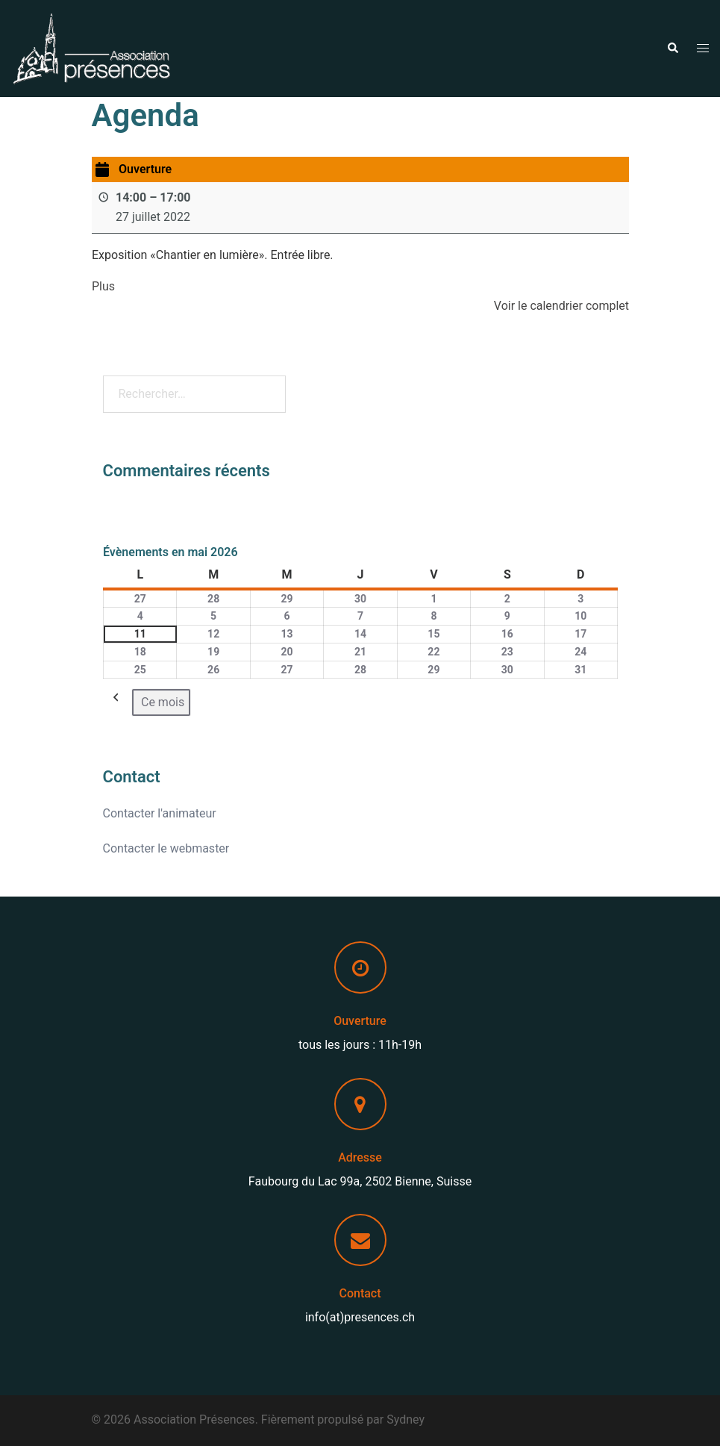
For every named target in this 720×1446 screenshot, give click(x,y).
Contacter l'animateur (159, 813)
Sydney (405, 1419)
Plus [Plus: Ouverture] (103, 286)
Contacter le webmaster (166, 848)
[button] (672, 48)
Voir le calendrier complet (560, 306)
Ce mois (162, 702)
